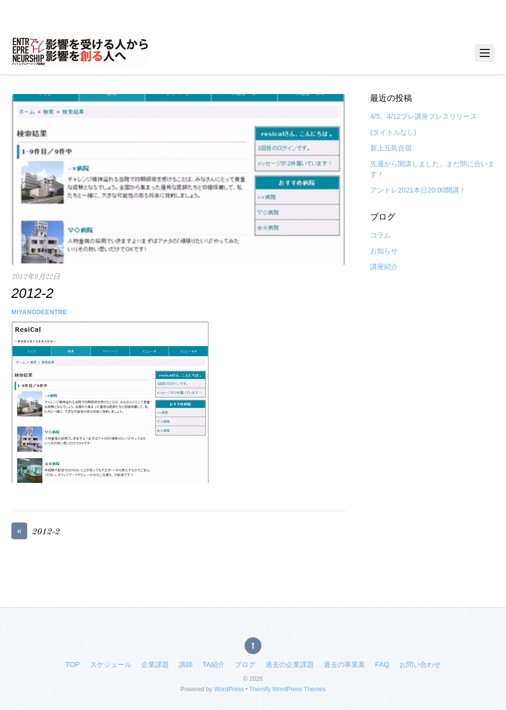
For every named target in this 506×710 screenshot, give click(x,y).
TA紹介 (214, 664)
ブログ (245, 664)
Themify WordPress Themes (287, 689)
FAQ (382, 664)
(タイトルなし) (393, 132)
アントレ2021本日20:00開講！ (418, 190)
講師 (186, 664)
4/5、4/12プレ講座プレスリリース (423, 116)
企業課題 (155, 664)
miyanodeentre (39, 312)
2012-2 (35, 532)
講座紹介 (384, 267)
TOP (72, 664)
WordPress (229, 689)
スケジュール (110, 664)
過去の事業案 (344, 664)
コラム (380, 235)
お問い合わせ (420, 664)
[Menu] (485, 53)
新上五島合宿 (391, 148)
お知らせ (384, 251)
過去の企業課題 (289, 664)
